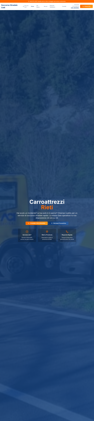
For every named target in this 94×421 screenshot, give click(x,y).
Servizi (45, 6)
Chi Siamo (38, 6)
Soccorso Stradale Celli (9, 6)
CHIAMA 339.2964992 (36, 223)
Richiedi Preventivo (58, 223)
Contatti (64, 6)
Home (32, 6)
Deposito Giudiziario (52, 6)
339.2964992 (75, 8)
